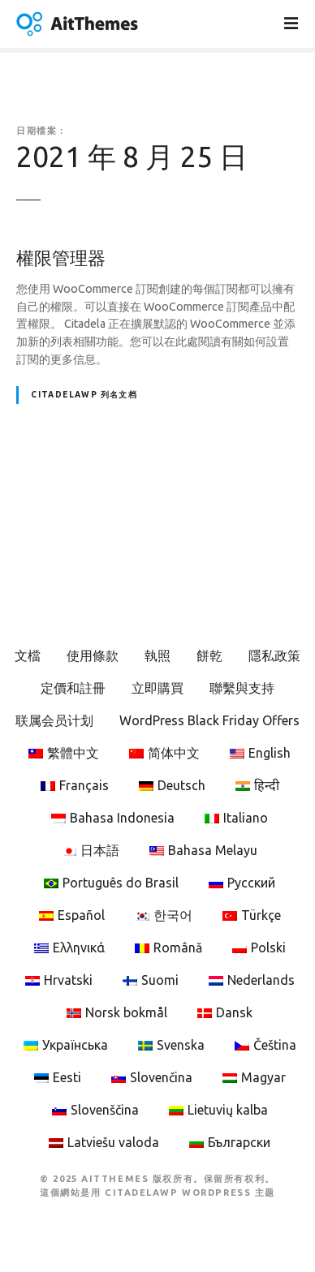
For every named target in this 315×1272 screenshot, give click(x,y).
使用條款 (93, 655)
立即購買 (157, 688)
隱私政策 (274, 655)
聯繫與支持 (241, 688)
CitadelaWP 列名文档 (84, 394)
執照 (157, 655)
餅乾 (209, 655)
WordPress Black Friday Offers (209, 720)
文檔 (28, 655)
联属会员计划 (54, 720)
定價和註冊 (73, 688)
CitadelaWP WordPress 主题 (190, 1192)
